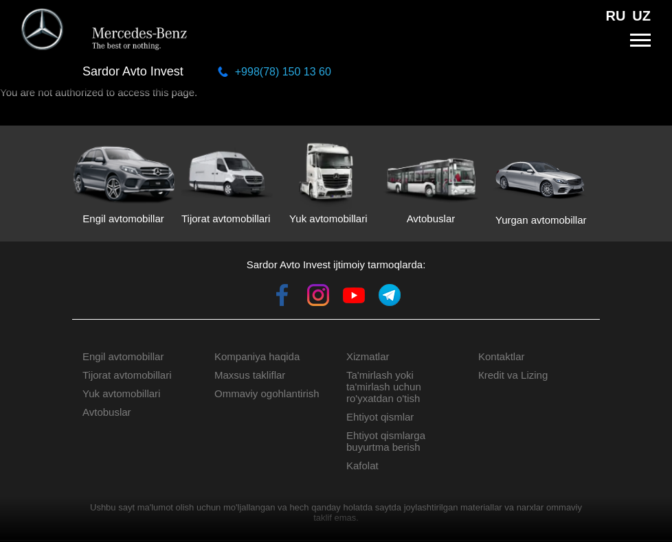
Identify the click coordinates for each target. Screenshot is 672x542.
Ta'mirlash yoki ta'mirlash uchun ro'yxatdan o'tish (383, 386)
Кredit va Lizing (513, 375)
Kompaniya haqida (257, 356)
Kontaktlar (501, 356)
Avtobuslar (106, 412)
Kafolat (362, 465)
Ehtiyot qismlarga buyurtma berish (385, 441)
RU (615, 15)
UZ (641, 15)
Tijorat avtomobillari (127, 375)
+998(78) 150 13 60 (283, 72)
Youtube (354, 295)
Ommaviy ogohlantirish (267, 393)
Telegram (390, 295)
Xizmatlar (368, 356)
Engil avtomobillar (123, 356)
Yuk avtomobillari (121, 393)
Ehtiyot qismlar (380, 417)
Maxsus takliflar (249, 375)
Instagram (318, 295)
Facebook (282, 295)
